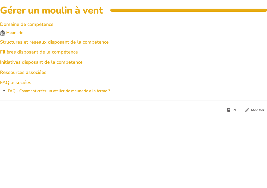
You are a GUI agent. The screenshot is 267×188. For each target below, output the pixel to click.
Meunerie (11, 32)
